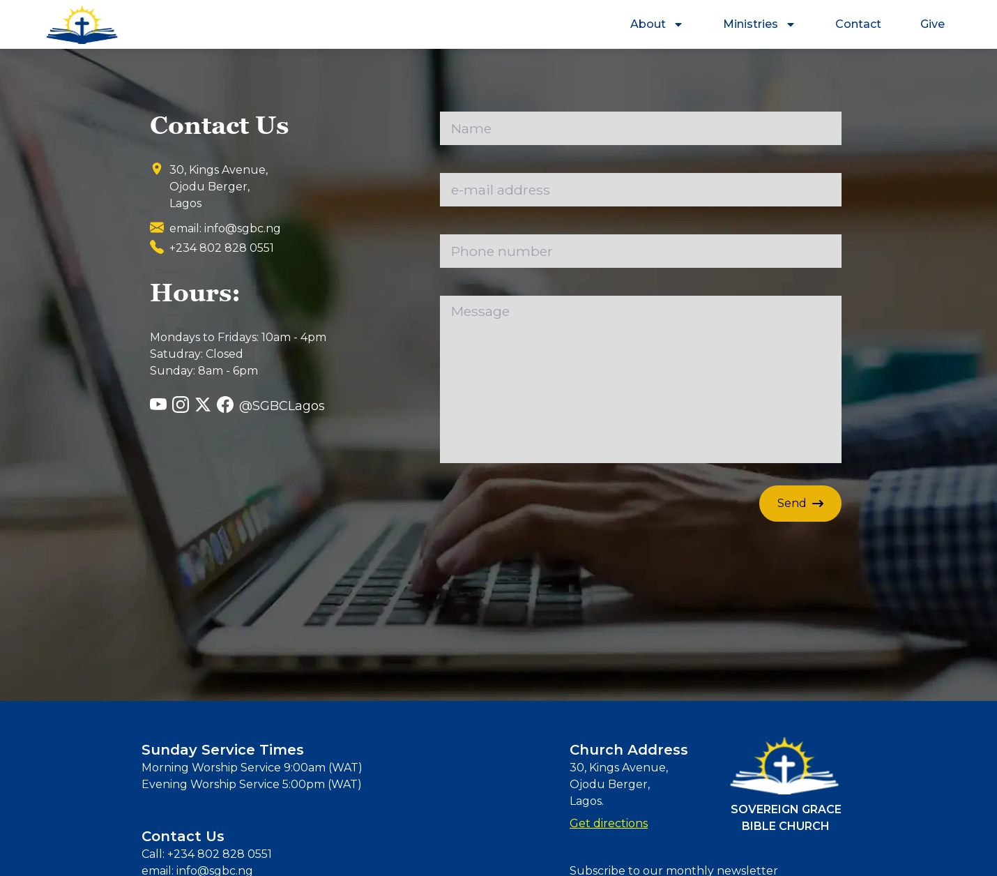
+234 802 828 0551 (218, 854)
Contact (858, 24)
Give (932, 24)
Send (800, 503)
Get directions (609, 823)
